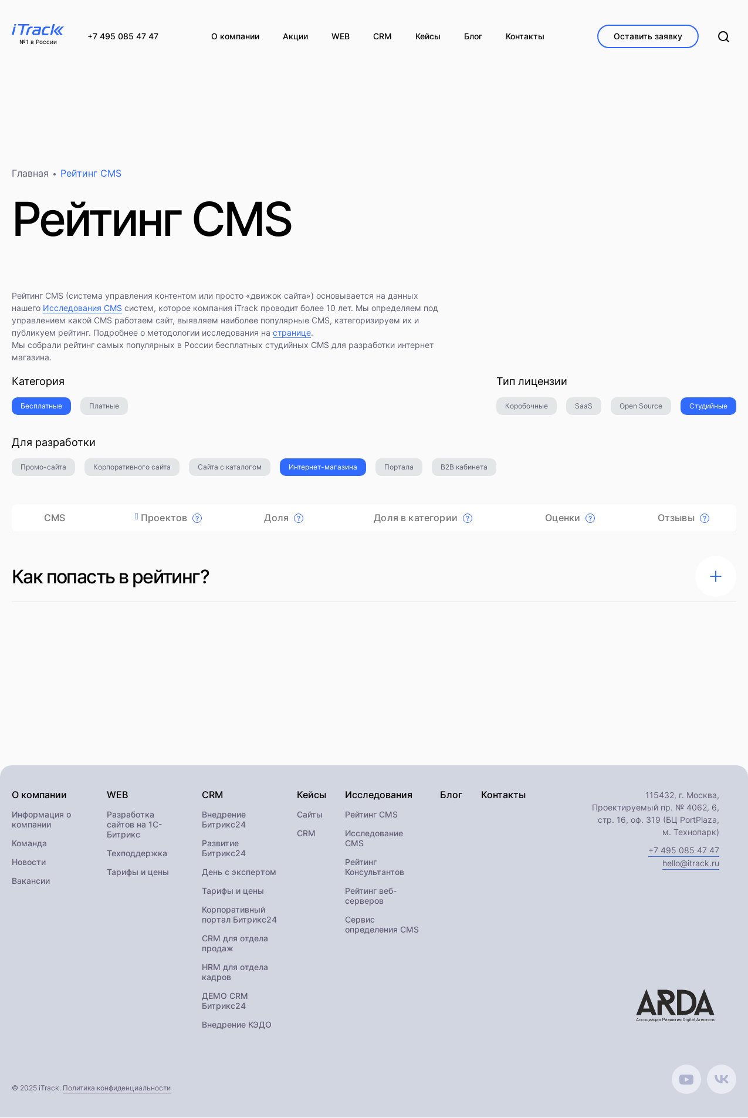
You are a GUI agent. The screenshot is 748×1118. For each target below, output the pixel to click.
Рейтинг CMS (371, 815)
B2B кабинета (464, 467)
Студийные (708, 406)
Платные (104, 406)
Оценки (570, 518)
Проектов (171, 518)
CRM (306, 834)
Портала (399, 467)
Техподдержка (137, 854)
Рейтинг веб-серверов (371, 896)
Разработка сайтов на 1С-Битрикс (134, 825)
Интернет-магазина (323, 467)
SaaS (584, 406)
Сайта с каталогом (230, 467)
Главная (30, 174)
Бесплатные (41, 406)
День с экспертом (239, 872)
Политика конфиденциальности (117, 1088)
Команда (29, 844)
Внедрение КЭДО (237, 1025)
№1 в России (38, 42)
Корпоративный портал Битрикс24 (239, 915)
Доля (283, 518)
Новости (29, 862)
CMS (55, 518)
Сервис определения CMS (382, 925)
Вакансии (31, 881)
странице (292, 333)
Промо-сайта (43, 467)
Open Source (641, 406)
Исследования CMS (82, 308)
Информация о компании (41, 820)
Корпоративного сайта (132, 467)
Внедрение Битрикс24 (224, 820)
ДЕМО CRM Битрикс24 (225, 1001)
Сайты (310, 815)
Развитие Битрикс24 (224, 849)
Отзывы (683, 518)
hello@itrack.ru (690, 864)
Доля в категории (423, 518)
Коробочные (526, 406)
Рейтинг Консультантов (374, 867)
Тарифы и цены (138, 872)
